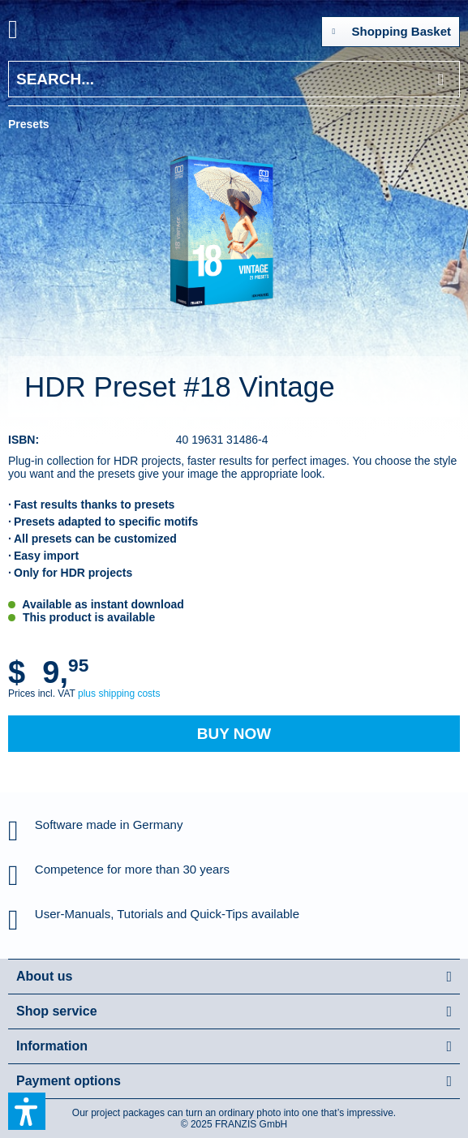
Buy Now (234, 733)
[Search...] (234, 79)
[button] (26, 1111)
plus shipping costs (119, 693)
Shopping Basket (391, 28)
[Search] (441, 79)
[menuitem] (31, 32)
